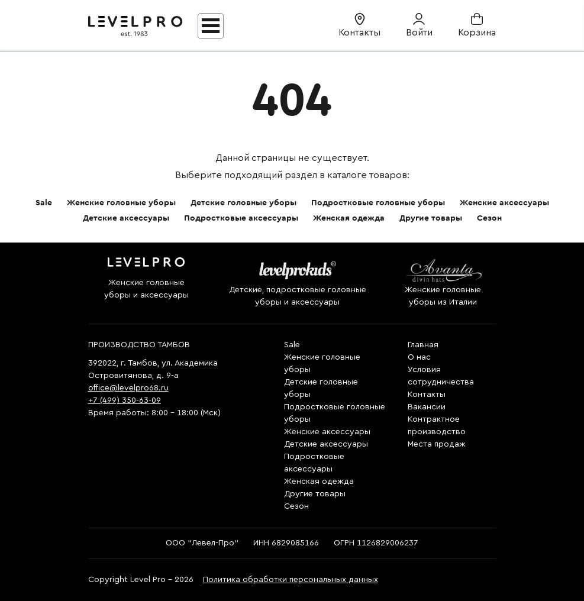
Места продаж (437, 444)
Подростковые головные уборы (378, 203)
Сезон (489, 218)
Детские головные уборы (243, 203)
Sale (44, 203)
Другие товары (430, 218)
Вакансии (427, 407)
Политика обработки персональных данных (290, 580)
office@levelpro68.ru (128, 388)
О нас (419, 357)
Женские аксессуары (504, 203)
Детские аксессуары (126, 218)
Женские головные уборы (121, 203)
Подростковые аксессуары (241, 218)
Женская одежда (349, 218)
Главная (423, 345)
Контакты (427, 394)
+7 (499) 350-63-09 (124, 400)
